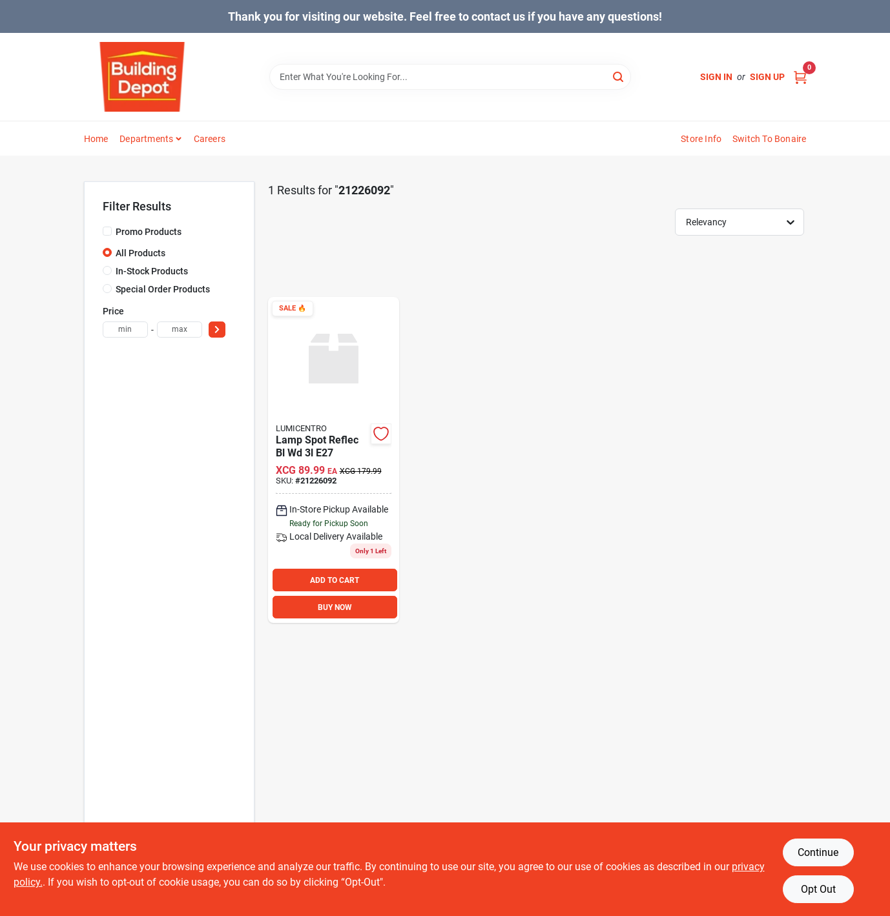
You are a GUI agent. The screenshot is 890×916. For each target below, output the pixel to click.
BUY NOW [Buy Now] (335, 607)
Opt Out (818, 889)
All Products (140, 253)
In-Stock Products (152, 271)
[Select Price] (217, 329)
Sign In (716, 77)
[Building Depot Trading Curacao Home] (142, 77)
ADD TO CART (334, 580)
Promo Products (148, 232)
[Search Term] (450, 77)
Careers (209, 139)
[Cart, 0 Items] (800, 77)
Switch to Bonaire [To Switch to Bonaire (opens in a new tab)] (769, 139)
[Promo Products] (107, 231)
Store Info (701, 139)
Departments (146, 139)
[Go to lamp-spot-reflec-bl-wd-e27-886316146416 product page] (333, 460)
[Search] (619, 76)
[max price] (179, 329)
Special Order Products (163, 289)
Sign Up (767, 77)
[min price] (125, 329)
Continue (818, 852)
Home (96, 139)
